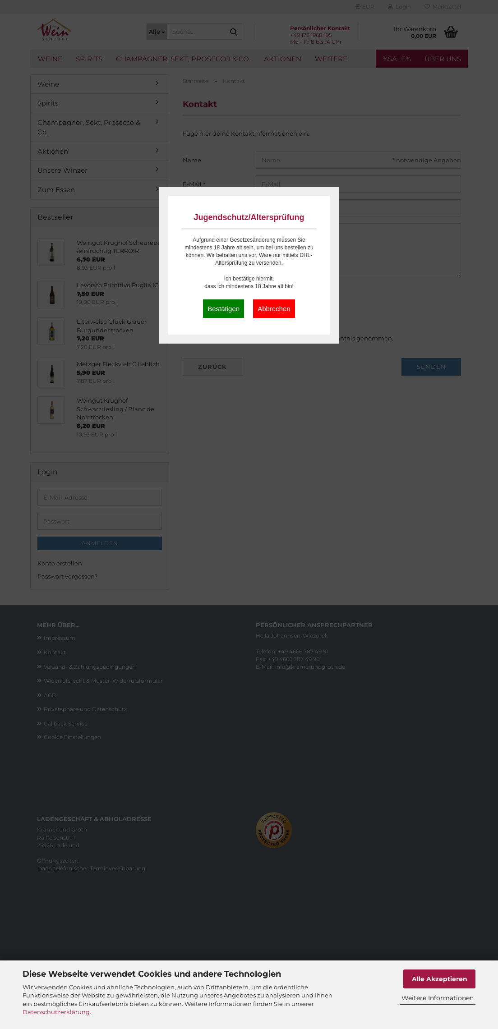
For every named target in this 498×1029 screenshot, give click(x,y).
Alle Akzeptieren (439, 979)
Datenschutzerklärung (56, 1011)
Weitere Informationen (437, 998)
